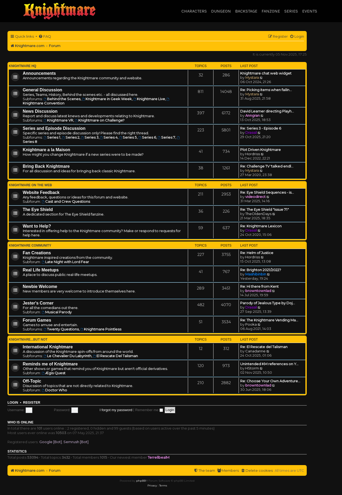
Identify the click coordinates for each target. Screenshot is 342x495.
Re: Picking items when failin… (266, 90)
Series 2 (70, 137)
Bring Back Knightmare (46, 166)
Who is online (20, 422)
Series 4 (109, 137)
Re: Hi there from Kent (259, 286)
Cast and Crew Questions (66, 201)
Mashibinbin (255, 274)
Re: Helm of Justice (256, 253)
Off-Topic (32, 381)
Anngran (252, 115)
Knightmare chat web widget (266, 73)
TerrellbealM (158, 457)
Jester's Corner (38, 303)
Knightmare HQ (22, 66)
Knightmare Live (149, 99)
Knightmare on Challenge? (100, 120)
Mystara (252, 77)
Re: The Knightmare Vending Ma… (269, 320)
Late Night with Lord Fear (65, 262)
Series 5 (128, 137)
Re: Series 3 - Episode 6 (260, 128)
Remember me (149, 410)
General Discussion (42, 90)
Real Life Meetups (41, 270)
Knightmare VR (58, 120)
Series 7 (166, 137)
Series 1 (52, 137)
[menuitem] (44, 36)
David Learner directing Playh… (267, 111)
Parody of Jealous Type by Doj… (267, 303)
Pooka (251, 324)
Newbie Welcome (40, 286)
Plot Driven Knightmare (260, 149)
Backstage (246, 11)
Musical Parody (57, 312)
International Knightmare (48, 347)
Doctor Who (54, 390)
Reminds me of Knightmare (50, 364)
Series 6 (147, 137)
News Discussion (40, 111)
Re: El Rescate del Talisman (263, 347)
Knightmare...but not (28, 339)
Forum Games (37, 320)
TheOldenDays (258, 214)
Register (31, 402)
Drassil (251, 132)
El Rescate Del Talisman (115, 356)
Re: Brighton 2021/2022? (260, 270)
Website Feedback (41, 192)
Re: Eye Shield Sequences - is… (267, 192)
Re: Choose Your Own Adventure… (270, 381)
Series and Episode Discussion (54, 128)
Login (12, 402)
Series (291, 11)
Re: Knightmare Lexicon (261, 226)
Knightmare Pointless (100, 329)
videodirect (255, 196)
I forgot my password (116, 410)
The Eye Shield (38, 209)
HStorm (252, 368)
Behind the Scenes (62, 99)
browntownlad (258, 291)
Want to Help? (37, 226)
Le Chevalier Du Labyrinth (67, 356)
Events (309, 11)
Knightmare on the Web (30, 185)
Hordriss (252, 154)
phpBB (141, 480)
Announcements (39, 73)
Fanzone (271, 11)
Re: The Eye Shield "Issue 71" (264, 209)
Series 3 (90, 137)
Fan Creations (37, 253)
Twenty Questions (61, 329)
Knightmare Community (30, 245)
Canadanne (255, 351)
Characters (194, 11)
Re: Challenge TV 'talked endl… (266, 166)
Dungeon (221, 11)
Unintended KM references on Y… (269, 364)
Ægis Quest (53, 373)
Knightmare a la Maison (46, 149)
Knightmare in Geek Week (107, 99)
